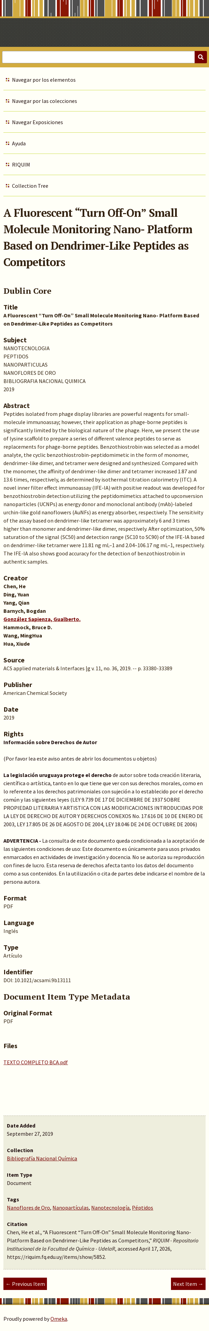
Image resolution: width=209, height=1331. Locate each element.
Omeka (58, 1318)
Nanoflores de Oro (28, 1207)
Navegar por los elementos (44, 79)
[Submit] (201, 57)
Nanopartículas (70, 1207)
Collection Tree (30, 185)
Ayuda (19, 143)
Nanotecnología (110, 1207)
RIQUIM (21, 164)
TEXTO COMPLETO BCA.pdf (35, 1062)
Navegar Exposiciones (37, 122)
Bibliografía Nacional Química (42, 1158)
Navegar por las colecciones (44, 100)
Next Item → (188, 1283)
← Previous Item (25, 1283)
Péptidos (142, 1207)
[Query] (104, 57)
